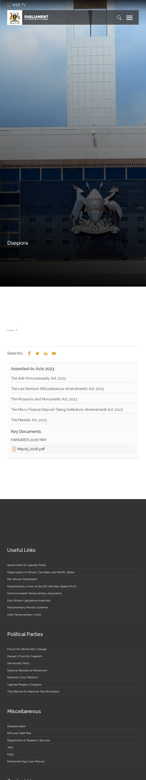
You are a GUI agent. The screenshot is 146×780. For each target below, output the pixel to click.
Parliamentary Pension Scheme (27, 607)
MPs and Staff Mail (19, 733)
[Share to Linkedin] (46, 353)
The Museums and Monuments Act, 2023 (44, 399)
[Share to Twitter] (37, 353)
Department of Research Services (28, 740)
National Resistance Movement (27, 670)
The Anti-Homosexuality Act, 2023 (38, 378)
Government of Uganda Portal (26, 565)
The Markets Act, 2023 (29, 420)
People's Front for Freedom (24, 656)
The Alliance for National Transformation (33, 691)
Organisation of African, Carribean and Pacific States (40, 572)
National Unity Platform (22, 677)
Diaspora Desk (16, 726)
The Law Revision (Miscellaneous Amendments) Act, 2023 (57, 389)
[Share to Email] (54, 353)
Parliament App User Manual (26, 761)
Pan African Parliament (22, 579)
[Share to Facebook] (29, 353)
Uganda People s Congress (24, 684)
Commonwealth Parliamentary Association (34, 593)
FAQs (10, 754)
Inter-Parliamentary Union (24, 614)
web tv (17, 5)
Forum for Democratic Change (27, 649)
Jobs (10, 747)
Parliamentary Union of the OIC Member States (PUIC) (42, 586)
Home (10, 330)
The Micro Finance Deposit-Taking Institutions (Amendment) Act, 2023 (67, 410)
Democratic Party (18, 663)
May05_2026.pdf (31, 449)
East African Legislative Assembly (28, 600)
